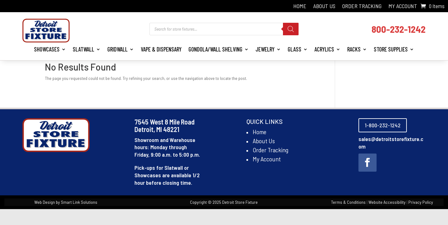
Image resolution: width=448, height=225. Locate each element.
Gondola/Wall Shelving (215, 49)
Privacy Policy (420, 202)
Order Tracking (362, 6)
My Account (402, 6)
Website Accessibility (387, 202)
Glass (294, 49)
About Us (324, 6)
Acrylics (324, 49)
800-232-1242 (399, 29)
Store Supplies (391, 49)
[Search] (291, 29)
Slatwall (83, 49)
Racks (354, 49)
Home (299, 6)
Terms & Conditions (348, 202)
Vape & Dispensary (161, 49)
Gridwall (117, 49)
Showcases (47, 49)
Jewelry (265, 49)
